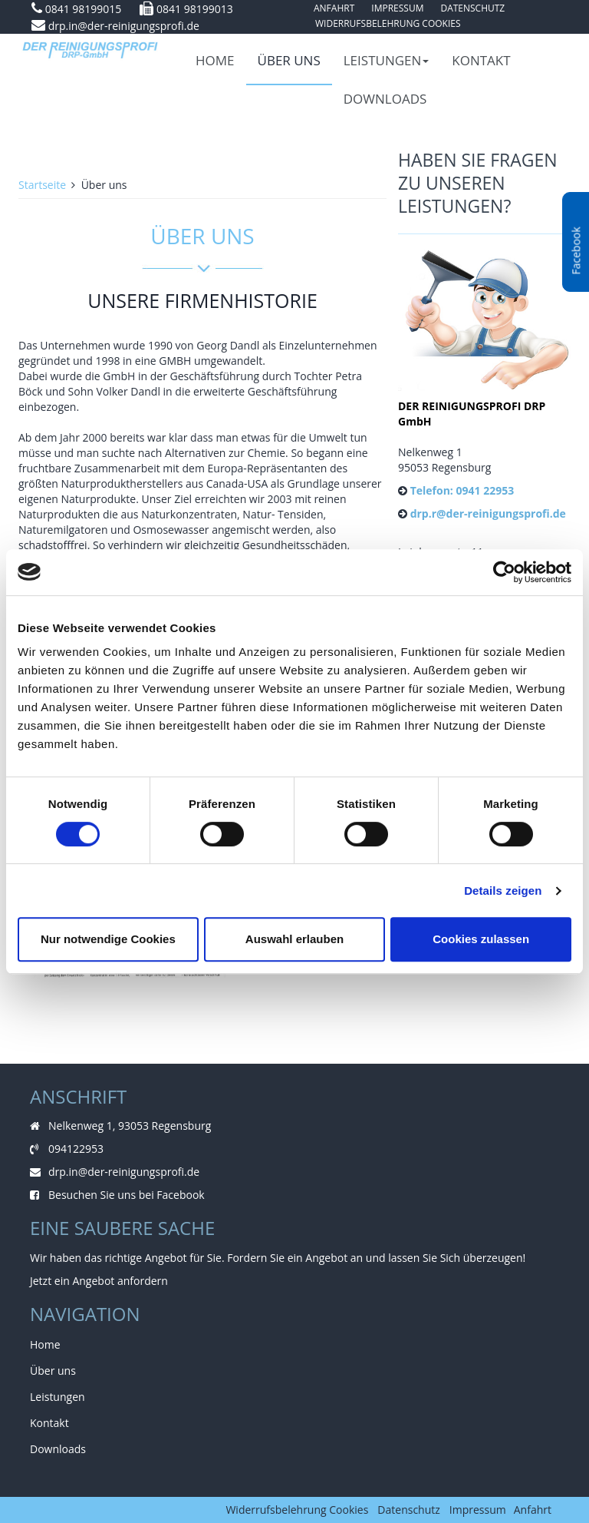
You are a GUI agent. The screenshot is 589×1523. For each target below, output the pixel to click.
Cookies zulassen (481, 938)
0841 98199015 (83, 9)
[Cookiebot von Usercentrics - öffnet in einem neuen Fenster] (504, 572)
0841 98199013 (194, 9)
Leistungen (386, 60)
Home (215, 60)
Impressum (477, 1509)
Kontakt (481, 60)
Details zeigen (502, 890)
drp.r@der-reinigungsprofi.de (488, 513)
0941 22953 (485, 490)
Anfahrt (532, 1509)
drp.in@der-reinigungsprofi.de (123, 25)
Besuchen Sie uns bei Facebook (126, 1194)
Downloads (385, 99)
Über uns (289, 60)
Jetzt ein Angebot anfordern (99, 1280)
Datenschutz (408, 1509)
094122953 (76, 1148)
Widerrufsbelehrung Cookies (388, 23)
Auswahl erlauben (294, 938)
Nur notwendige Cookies (108, 938)
